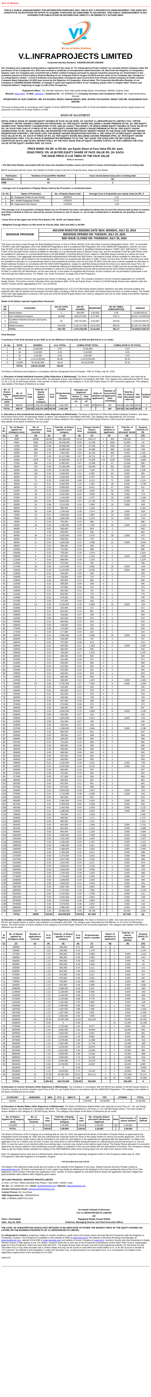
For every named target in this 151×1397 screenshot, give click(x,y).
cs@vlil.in (39, 93)
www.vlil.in (20, 93)
